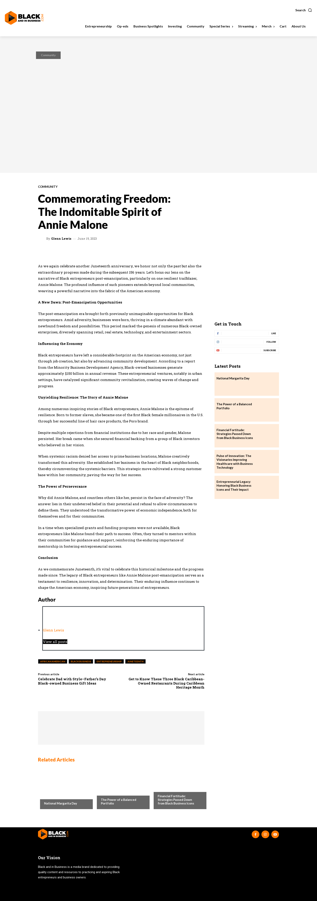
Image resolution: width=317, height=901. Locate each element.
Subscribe (269, 350)
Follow (271, 341)
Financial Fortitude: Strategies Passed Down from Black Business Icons (176, 799)
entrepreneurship (109, 661)
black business (81, 661)
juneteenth (135, 661)
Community (48, 55)
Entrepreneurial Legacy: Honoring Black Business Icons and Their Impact (234, 485)
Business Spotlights (172, 788)
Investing (107, 791)
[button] (303, 10)
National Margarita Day (60, 803)
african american (52, 661)
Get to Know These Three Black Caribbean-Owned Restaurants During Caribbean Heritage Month (166, 683)
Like (273, 333)
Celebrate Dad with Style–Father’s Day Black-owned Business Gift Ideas (72, 681)
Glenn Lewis (61, 238)
